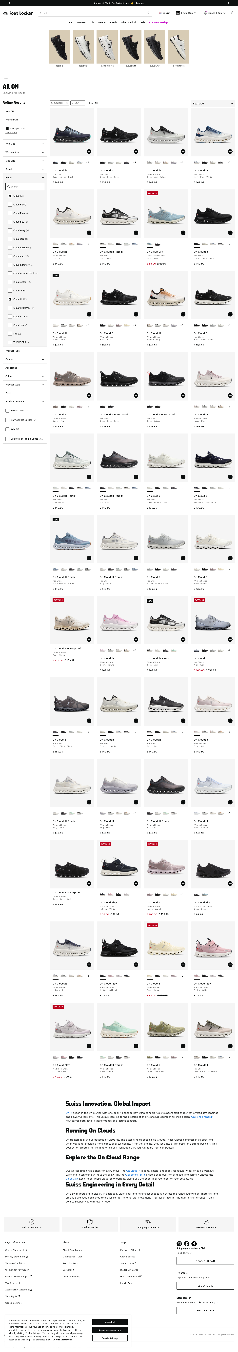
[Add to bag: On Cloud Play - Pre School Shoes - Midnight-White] (136, 883)
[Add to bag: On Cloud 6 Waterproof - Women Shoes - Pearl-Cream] (89, 639)
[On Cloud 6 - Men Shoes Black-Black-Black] (205, 325)
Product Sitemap (71, 1276)
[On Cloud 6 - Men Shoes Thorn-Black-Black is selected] (56, 732)
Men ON (9, 111)
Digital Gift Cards (129, 1269)
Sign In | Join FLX (215, 13)
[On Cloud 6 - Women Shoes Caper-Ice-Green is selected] (150, 1057)
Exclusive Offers (130, 1250)
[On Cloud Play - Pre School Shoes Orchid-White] (127, 894)
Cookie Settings (13, 1302)
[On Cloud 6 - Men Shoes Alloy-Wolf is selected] (197, 650)
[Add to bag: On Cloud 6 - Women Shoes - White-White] (230, 558)
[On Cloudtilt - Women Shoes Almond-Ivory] (166, 162)
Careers (68, 1269)
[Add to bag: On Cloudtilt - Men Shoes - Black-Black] (183, 720)
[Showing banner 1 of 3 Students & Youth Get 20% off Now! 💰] (119, 3)
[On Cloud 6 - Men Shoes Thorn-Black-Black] (127, 162)
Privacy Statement (16, 1256)
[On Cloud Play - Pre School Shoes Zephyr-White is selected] (197, 976)
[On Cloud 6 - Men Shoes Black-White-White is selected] (197, 325)
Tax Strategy (13, 1283)
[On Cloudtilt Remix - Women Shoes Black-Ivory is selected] (150, 650)
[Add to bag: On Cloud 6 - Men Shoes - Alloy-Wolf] (230, 639)
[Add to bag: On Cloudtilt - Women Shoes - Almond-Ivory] (183, 314)
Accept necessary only (110, 1330)
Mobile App (126, 1283)
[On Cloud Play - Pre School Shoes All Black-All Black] (119, 894)
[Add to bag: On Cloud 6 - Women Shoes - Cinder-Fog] (89, 395)
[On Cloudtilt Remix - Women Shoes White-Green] (174, 650)
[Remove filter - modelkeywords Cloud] (77, 102)
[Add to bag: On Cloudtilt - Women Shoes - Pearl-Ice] (89, 233)
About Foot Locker (72, 1250)
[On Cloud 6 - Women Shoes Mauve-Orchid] (119, 325)
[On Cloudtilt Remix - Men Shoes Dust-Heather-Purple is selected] (56, 569)
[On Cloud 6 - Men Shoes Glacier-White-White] (111, 162)
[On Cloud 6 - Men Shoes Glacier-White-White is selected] (150, 569)
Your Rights (12, 1296)
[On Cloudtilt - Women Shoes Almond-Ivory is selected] (150, 325)
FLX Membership (158, 22)
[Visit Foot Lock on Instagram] (179, 1244)
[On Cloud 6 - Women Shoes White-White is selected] (197, 569)
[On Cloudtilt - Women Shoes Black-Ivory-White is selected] (150, 162)
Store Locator (128, 1263)
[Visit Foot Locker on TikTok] (194, 1244)
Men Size (24, 143)
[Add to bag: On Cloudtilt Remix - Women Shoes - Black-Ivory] (183, 639)
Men (71, 22)
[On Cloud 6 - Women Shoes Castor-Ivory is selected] (150, 976)
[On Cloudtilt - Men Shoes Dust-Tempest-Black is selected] (56, 162)
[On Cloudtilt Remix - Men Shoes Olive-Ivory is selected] (56, 488)
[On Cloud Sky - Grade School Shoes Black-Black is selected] (197, 894)
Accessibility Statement (18, 1289)
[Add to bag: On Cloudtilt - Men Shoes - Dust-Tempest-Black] (89, 151)
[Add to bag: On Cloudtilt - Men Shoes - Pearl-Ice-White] (136, 720)
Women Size (24, 152)
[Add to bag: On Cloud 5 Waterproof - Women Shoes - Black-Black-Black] (89, 883)
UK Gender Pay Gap (17, 1269)
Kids (91, 22)
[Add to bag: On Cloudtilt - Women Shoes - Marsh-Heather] (230, 802)
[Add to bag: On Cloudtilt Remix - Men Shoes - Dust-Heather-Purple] (89, 558)
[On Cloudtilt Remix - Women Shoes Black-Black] (166, 650)
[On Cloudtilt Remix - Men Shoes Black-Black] (119, 244)
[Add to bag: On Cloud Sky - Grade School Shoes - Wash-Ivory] (183, 233)
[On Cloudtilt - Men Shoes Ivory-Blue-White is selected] (197, 162)
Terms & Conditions (15, 1263)
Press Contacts (70, 1263)
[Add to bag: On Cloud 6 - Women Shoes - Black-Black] (136, 314)
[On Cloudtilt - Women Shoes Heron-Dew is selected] (197, 406)
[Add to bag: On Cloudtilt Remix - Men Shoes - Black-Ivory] (136, 233)
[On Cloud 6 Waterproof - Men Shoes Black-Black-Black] (158, 406)
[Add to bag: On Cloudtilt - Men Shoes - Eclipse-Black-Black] (230, 233)
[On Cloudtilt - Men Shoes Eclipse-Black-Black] (63, 162)
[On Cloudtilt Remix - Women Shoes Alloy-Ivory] (158, 650)
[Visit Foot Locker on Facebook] (186, 1244)
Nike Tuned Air (129, 22)
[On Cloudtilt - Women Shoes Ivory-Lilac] (174, 162)
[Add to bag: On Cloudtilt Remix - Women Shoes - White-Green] (136, 1046)
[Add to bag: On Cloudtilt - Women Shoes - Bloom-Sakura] (136, 639)
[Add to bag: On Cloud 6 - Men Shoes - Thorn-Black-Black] (89, 720)
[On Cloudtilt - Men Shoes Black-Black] (221, 162)
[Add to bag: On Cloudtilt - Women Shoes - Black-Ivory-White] (183, 151)
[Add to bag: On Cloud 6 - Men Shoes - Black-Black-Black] (136, 151)
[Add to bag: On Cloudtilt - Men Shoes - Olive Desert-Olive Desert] (230, 1046)
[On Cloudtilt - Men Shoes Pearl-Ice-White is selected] (103, 732)
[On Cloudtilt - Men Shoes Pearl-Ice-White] (72, 162)
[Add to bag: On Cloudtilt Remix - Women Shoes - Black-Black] (183, 802)
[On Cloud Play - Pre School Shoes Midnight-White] (127, 976)
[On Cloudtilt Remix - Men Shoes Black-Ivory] (80, 488)
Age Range (24, 367)
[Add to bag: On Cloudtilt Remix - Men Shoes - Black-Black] (136, 477)
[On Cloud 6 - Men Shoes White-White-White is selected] (150, 488)
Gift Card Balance (130, 1276)
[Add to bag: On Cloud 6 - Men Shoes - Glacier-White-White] (183, 558)
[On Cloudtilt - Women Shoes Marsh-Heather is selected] (197, 813)
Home (5, 78)
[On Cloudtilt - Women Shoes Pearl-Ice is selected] (56, 244)
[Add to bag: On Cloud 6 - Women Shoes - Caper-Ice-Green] (183, 1046)
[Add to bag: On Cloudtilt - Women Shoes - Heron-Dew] (230, 395)
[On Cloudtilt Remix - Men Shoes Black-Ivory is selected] (103, 244)
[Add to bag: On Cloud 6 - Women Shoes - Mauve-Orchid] (183, 883)
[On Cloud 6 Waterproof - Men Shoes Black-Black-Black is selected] (103, 406)
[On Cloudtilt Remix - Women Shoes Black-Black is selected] (150, 813)
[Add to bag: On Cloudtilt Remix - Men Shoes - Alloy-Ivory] (136, 558)
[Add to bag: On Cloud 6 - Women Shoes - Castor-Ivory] (183, 964)
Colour (24, 376)
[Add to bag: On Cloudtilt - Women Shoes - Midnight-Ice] (89, 964)
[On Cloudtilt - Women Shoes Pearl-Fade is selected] (197, 732)
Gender (24, 359)
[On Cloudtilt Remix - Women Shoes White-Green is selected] (103, 1057)
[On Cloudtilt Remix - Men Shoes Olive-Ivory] (127, 244)
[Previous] (9, 3)
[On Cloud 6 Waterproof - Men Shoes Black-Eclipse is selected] (150, 406)
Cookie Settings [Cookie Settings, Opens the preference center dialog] (110, 1338)
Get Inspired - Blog (72, 1256)
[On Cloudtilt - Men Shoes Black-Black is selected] (150, 732)
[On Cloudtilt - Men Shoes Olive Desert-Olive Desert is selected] (197, 1057)
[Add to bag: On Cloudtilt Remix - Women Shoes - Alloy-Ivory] (89, 802)
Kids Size (24, 160)
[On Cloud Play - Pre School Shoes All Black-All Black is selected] (103, 976)
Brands (113, 22)
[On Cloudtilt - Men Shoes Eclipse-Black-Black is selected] (197, 244)
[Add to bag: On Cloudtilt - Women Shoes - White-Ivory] (89, 314)
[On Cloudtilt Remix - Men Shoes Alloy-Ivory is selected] (103, 569)
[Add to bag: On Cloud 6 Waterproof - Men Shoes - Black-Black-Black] (136, 395)
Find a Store (11, 132)
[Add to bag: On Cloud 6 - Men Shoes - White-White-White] (183, 477)
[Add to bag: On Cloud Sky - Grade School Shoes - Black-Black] (230, 883)
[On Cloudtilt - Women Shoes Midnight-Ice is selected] (56, 976)
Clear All (93, 102)
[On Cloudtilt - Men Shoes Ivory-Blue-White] (80, 162)
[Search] (95, 13)
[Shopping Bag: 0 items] (232, 13)
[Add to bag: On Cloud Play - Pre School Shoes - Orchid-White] (89, 1046)
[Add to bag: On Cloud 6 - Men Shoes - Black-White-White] (230, 314)
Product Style (24, 384)
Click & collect (127, 1256)
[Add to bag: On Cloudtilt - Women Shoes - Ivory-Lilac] (136, 802)
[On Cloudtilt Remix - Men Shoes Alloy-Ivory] (111, 244)
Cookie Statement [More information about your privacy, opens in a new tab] (62, 1339)
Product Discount (24, 401)
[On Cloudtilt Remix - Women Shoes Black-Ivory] (80, 813)
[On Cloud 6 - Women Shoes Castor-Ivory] (127, 325)
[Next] (228, 3)
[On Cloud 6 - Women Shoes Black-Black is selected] (103, 325)
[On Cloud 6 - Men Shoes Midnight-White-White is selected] (197, 488)
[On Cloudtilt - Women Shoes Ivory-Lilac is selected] (103, 813)
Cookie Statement (16, 1250)
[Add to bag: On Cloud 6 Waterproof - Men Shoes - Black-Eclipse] (183, 395)
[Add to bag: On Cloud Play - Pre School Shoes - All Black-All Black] (136, 964)
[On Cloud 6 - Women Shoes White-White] (111, 325)
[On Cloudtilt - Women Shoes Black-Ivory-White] (63, 244)
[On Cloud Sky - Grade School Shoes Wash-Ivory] (205, 894)
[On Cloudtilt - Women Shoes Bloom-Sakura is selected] (103, 650)
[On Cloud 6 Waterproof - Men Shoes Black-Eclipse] (111, 406)
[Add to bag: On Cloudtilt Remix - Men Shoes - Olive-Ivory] (89, 477)
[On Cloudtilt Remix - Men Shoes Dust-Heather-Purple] (135, 244)
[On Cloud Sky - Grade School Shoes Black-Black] (158, 244)
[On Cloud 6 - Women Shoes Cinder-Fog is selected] (56, 406)
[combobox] (95, 13)
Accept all (110, 1322)
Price (24, 393)
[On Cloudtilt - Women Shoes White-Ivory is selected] (56, 325)
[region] (68, 1331)
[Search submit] (148, 13)
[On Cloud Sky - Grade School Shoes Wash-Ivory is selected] (150, 244)
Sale (143, 22)
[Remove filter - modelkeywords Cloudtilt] (59, 102)
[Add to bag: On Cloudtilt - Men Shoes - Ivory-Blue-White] (230, 151)
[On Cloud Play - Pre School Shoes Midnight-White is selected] (103, 894)
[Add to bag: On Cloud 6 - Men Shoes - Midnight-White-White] (230, 477)
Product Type (24, 350)
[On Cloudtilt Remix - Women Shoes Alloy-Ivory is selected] (56, 813)
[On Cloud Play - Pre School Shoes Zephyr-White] (111, 894)
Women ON (11, 119)
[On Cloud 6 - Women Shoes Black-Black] (63, 406)
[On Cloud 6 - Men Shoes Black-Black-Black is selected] (103, 162)
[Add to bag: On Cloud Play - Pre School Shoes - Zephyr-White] (230, 964)
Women (81, 22)
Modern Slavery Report (18, 1276)
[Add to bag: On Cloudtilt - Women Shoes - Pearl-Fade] (230, 720)
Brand (24, 169)
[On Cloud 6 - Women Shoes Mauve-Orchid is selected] (150, 894)
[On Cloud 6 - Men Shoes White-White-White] (119, 162)
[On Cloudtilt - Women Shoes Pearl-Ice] (158, 162)
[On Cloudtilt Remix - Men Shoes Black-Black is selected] (103, 488)
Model (24, 177)
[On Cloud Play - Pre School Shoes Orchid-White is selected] (56, 1057)
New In (101, 22)
